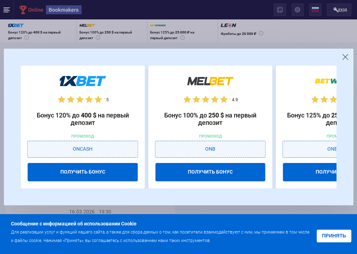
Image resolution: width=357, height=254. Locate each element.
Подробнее (226, 240)
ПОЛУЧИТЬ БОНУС (82, 172)
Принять (334, 235)
